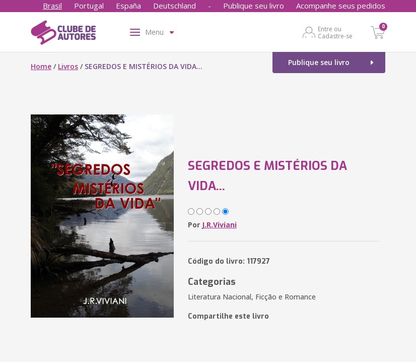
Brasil (52, 6)
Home (41, 66)
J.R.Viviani (219, 224)
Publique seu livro (253, 6)
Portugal (89, 6)
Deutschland (174, 6)
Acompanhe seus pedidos (340, 6)
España (128, 6)
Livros (68, 66)
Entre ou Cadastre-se (335, 32)
